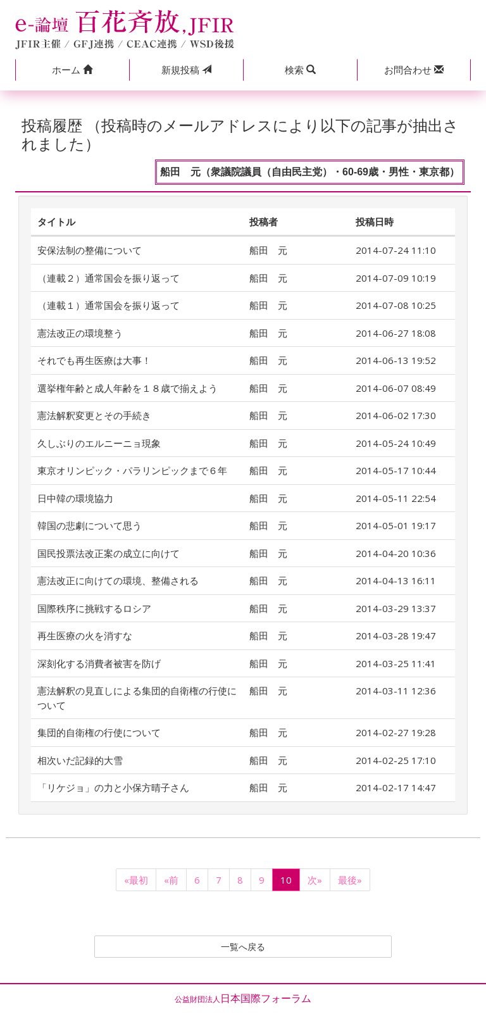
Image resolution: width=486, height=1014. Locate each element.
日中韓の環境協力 (75, 498)
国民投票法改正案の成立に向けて (108, 553)
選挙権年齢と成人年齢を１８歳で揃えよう (127, 388)
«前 (171, 879)
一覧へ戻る (243, 948)
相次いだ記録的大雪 (80, 760)
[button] (72, 70)
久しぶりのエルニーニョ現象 (99, 443)
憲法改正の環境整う (80, 333)
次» (315, 879)
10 (286, 879)
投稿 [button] (186, 69)
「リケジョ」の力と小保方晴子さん (113, 787)
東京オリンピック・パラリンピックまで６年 (132, 470)
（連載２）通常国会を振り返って (108, 278)
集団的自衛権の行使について (99, 732)
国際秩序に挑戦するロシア (94, 608)
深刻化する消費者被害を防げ (99, 663)
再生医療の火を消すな (84, 635)
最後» (350, 879)
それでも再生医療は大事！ (94, 360)
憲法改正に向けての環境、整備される (118, 580)
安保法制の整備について (89, 250)
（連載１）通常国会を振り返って (108, 305)
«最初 (136, 879)
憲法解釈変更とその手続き (94, 415)
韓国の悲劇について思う (89, 525)
